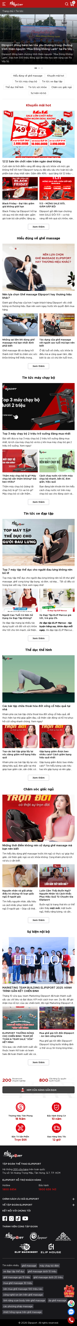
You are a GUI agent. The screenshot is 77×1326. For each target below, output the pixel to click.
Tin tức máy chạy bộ (26, 81)
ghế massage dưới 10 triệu (42, 1271)
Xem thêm (39, 226)
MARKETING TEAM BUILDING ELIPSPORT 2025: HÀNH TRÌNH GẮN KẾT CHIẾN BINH (37, 989)
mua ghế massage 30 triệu (17, 1283)
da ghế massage (57, 1300)
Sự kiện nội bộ (38, 93)
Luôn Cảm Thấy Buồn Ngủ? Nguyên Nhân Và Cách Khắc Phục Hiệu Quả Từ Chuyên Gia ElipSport (56, 895)
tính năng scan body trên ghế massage (24, 1300)
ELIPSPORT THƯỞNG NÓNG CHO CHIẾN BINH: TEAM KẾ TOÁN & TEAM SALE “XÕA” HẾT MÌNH (18, 1037)
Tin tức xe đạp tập (52, 81)
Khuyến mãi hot (55, 75)
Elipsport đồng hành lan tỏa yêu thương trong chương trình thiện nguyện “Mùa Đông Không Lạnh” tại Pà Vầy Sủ (37, 48)
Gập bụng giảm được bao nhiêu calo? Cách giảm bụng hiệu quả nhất (55, 754)
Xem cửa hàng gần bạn (38, 1090)
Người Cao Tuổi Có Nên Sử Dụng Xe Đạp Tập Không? (17, 616)
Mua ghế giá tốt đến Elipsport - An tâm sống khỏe (56, 1034)
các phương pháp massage (18, 1306)
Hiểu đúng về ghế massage (27, 75)
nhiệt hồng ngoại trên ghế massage (22, 1312)
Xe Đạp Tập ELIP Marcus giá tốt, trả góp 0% (55, 616)
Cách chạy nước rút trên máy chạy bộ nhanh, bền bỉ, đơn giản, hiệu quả (56, 478)
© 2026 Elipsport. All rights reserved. (39, 1322)
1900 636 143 (47, 1189)
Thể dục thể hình (14, 87)
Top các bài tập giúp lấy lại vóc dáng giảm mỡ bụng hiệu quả (19, 754)
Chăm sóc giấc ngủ (61, 87)
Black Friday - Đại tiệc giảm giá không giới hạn (18, 205)
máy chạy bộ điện (49, 1265)
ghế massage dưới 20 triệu (48, 1277)
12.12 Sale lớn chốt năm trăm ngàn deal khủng (31, 161)
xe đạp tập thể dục (13, 1271)
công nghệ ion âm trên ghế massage (23, 1294)
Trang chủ (7, 11)
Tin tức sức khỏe (37, 87)
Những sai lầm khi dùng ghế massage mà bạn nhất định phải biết (18, 342)
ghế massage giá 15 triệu (16, 1277)
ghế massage (29, 1265)
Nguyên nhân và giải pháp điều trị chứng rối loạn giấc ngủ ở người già (18, 893)
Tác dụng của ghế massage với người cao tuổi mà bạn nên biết (57, 342)
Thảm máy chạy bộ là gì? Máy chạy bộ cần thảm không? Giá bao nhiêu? (19, 478)
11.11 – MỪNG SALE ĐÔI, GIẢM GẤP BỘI (52, 205)
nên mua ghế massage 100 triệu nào (22, 1288)
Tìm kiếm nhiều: (10, 1265)
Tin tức (19, 11)
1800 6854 (9, 1189)
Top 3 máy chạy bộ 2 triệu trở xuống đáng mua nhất (36, 433)
